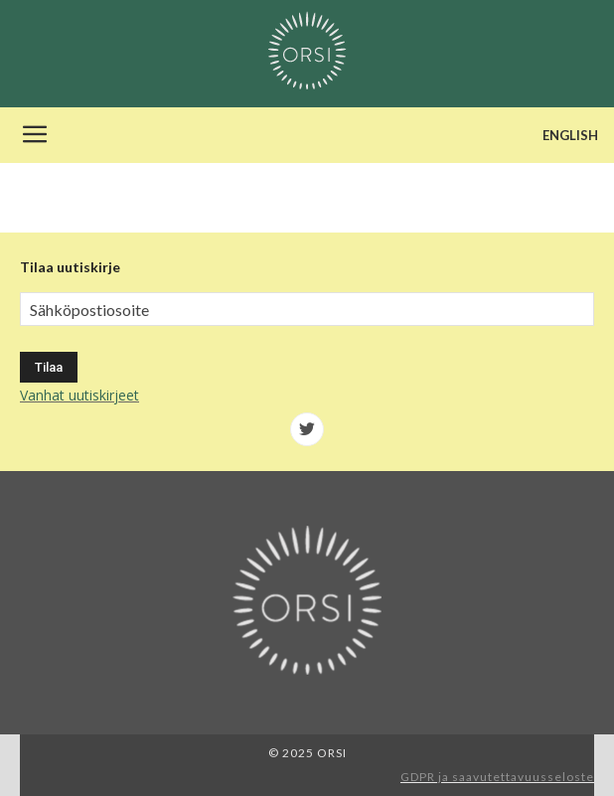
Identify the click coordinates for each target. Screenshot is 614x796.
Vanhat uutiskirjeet (79, 395)
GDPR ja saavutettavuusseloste (497, 776)
